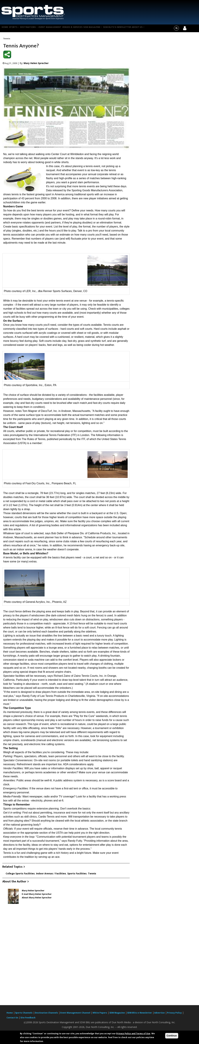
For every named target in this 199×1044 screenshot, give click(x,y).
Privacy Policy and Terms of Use (133, 1033)
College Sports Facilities (20, 875)
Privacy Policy (174, 1014)
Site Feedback (28, 1019)
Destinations (32, 29)
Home (5, 29)
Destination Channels (46, 1014)
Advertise (159, 1014)
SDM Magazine (100, 29)
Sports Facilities (77, 875)
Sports (16, 29)
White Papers (100, 1014)
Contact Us (13, 1019)
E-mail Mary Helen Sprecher (37, 896)
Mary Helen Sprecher (36, 65)
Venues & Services (78, 29)
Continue (172, 1035)
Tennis (6, 40)
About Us (146, 29)
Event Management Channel (75, 1014)
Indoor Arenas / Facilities (51, 875)
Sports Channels (23, 1014)
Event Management (54, 29)
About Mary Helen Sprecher (37, 899)
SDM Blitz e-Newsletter (124, 29)
